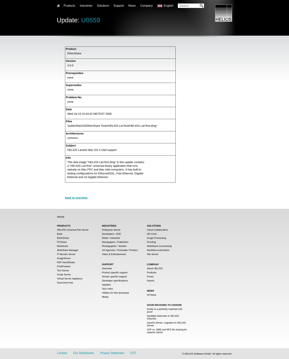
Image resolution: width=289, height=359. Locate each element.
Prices (150, 276)
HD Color (152, 234)
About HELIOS (155, 268)
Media (105, 296)
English (168, 5)
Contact (62, 353)
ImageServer (64, 258)
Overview (107, 268)
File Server (153, 254)
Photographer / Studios (114, 246)
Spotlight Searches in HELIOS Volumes (163, 317)
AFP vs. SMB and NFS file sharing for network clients (167, 331)
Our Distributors (83, 353)
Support (119, 5)
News (132, 5)
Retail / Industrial (111, 238)
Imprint (150, 280)
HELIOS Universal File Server (73, 229)
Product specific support (115, 272)
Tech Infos (107, 288)
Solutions (103, 5)
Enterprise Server (111, 229)
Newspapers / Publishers (115, 242)
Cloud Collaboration (157, 229)
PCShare (62, 242)
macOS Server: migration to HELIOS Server (166, 324)
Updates (106, 284)
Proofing (151, 242)
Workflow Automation (158, 250)
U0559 (90, 20)
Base (59, 234)
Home (60, 216)
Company (146, 5)
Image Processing (156, 238)
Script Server (64, 274)
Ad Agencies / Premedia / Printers (120, 250)
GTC (133, 353)
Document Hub (65, 282)
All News (151, 294)
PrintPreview (63, 266)
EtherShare (63, 238)
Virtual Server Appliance (70, 278)
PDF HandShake (66, 262)
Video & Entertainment (114, 254)
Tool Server (63, 270)
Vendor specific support (114, 276)
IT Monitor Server (66, 254)
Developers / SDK (111, 234)
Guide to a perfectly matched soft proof (164, 310)
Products (151, 272)
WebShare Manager (67, 250)
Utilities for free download (115, 292)
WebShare (62, 246)
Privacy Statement (112, 353)
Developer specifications (115, 280)
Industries (86, 5)
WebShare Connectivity (159, 246)
